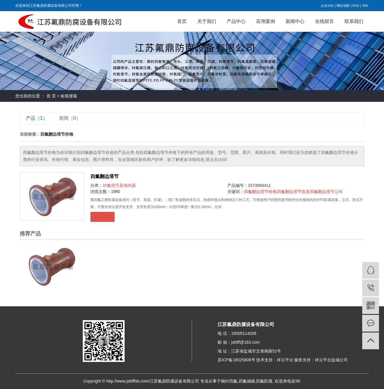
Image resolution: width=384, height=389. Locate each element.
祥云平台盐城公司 (331, 360)
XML (365, 5)
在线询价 (102, 217)
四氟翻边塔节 (104, 176)
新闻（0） (70, 118)
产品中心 (236, 21)
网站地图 (343, 5)
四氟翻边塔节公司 (326, 191)
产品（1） (36, 118)
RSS (355, 5)
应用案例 (265, 21)
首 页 (51, 96)
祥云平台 (285, 360)
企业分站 (327, 5)
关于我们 (206, 21)
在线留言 (324, 21)
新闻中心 (295, 21)
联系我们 (354, 21)
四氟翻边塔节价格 (260, 191)
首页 (182, 21)
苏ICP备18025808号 (236, 360)
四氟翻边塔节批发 (293, 191)
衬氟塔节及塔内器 (119, 185)
